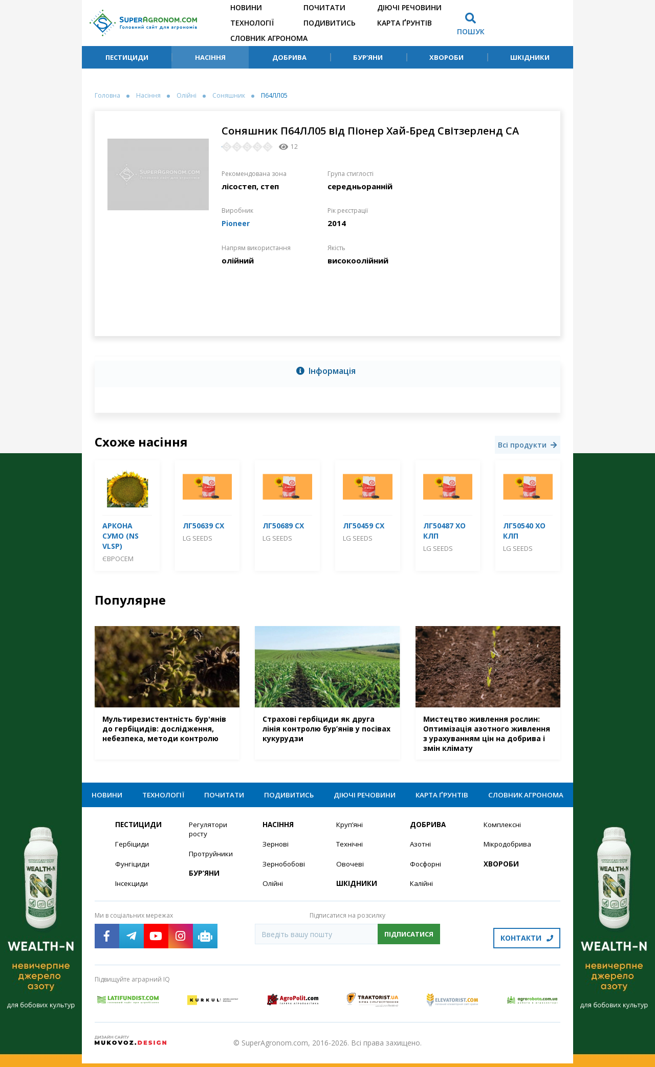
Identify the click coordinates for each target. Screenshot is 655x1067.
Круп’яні (349, 831)
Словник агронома (269, 38)
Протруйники (211, 860)
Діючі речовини (409, 7)
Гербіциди (132, 851)
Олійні (186, 96)
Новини (246, 7)
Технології (252, 23)
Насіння (210, 57)
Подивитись (329, 23)
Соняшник (228, 96)
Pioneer (236, 223)
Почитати (324, 7)
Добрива (289, 57)
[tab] (327, 372)
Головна (107, 96)
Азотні (421, 851)
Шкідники (530, 57)
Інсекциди (132, 891)
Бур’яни (368, 57)
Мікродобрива (509, 851)
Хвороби (446, 57)
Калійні (422, 891)
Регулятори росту (209, 836)
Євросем (118, 558)
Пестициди (126, 57)
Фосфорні (427, 871)
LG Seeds (197, 538)
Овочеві (350, 871)
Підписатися (408, 941)
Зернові (276, 851)
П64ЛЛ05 (274, 96)
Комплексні (503, 831)
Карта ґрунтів (404, 23)
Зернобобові (285, 871)
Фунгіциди (132, 871)
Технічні (350, 851)
